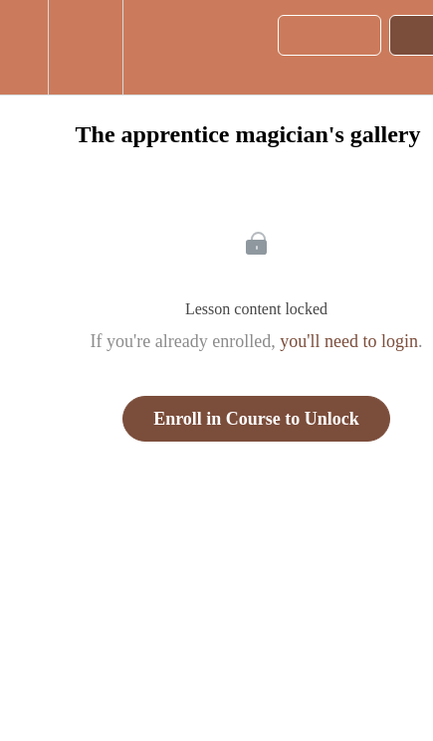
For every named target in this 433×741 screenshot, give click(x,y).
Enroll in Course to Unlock (256, 419)
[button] (24, 47)
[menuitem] (85, 47)
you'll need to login (349, 341)
